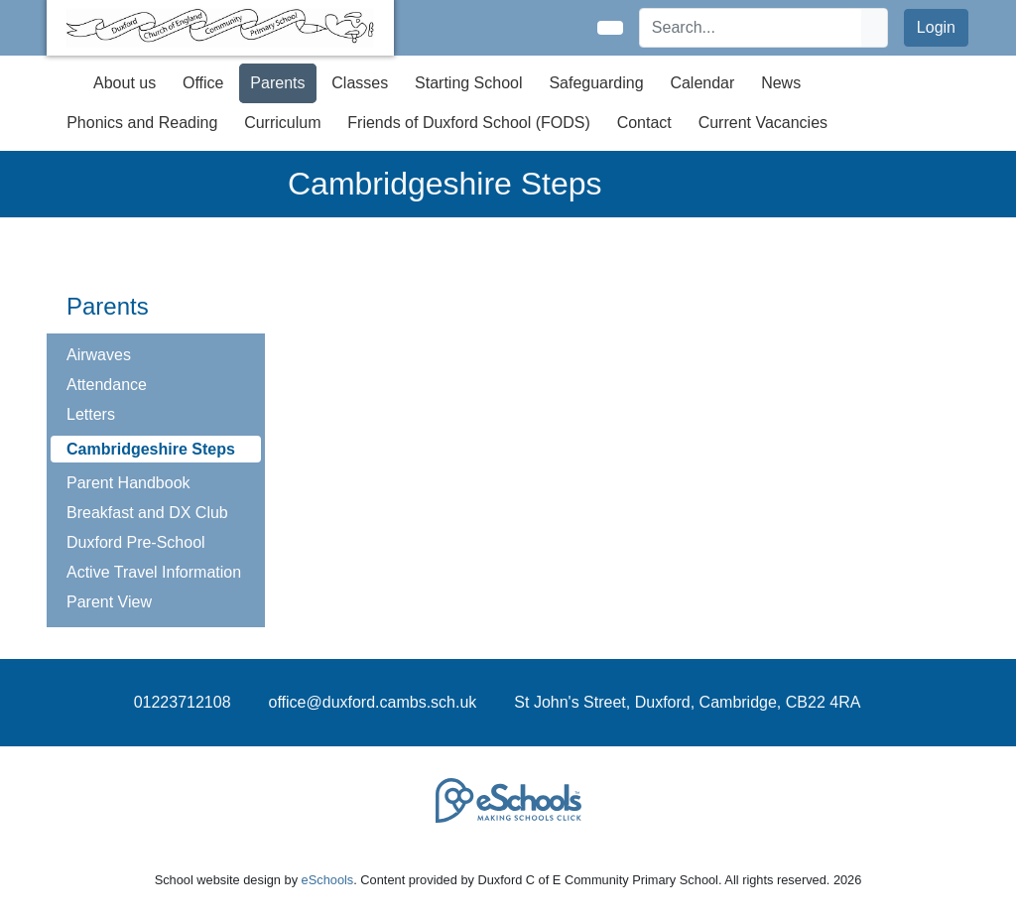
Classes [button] (359, 82)
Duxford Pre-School (135, 542)
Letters (90, 414)
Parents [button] (277, 82)
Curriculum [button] (282, 122)
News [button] (781, 82)
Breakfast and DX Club (147, 512)
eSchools (328, 879)
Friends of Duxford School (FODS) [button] (468, 122)
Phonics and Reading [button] (141, 122)
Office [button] (203, 82)
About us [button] (124, 82)
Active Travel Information (153, 572)
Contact (644, 122)
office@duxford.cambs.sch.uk (373, 702)
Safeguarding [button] (596, 82)
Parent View (109, 601)
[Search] (751, 28)
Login (936, 27)
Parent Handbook (128, 482)
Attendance (106, 384)
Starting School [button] (469, 82)
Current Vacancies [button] (762, 122)
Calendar (702, 82)
